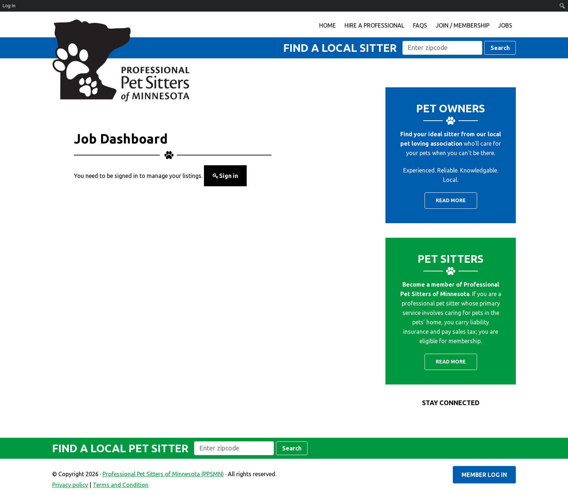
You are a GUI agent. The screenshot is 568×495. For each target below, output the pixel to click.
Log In (9, 5)
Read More (451, 200)
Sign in (228, 175)
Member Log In (484, 474)
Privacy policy (70, 485)
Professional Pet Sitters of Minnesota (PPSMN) (121, 60)
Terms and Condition (121, 485)
